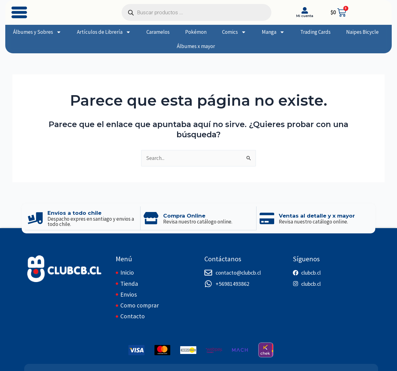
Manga (273, 32)
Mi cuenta (304, 16)
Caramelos (158, 32)
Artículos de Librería (104, 32)
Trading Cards (315, 32)
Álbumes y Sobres (37, 32)
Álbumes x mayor (196, 46)
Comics (234, 32)
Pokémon (196, 32)
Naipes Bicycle (362, 32)
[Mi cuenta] (304, 10)
